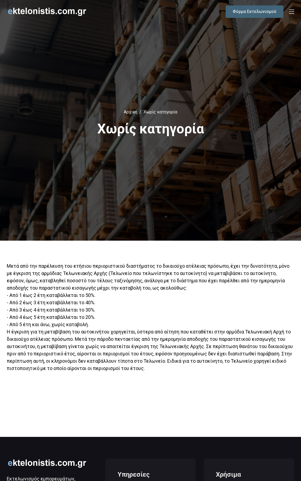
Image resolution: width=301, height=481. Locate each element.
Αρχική (130, 111)
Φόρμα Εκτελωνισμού (254, 11)
